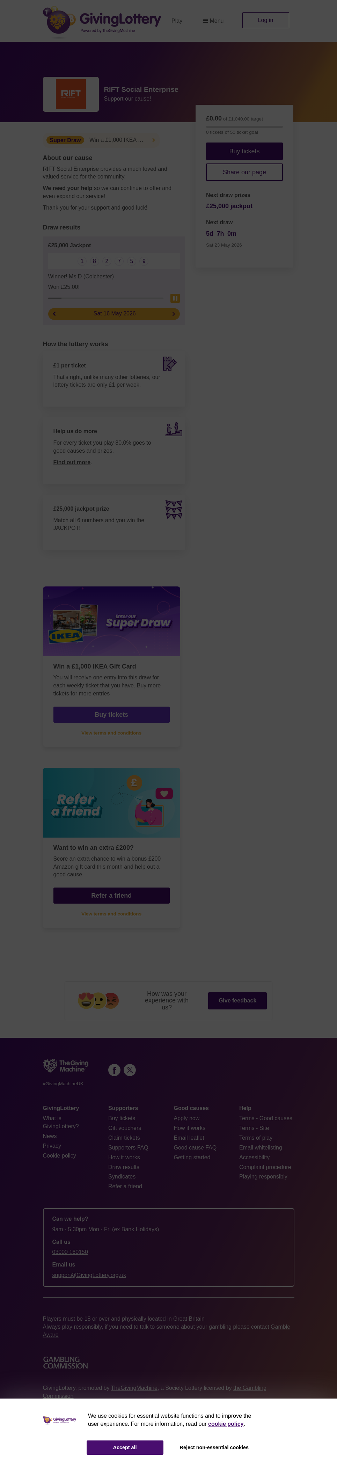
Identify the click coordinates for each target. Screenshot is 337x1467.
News (50, 1136)
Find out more (72, 462)
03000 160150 (70, 1252)
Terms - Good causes (265, 1118)
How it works (124, 1157)
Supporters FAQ (128, 1148)
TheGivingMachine (134, 1388)
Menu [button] (213, 21)
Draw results (123, 1167)
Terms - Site (254, 1128)
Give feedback (238, 1000)
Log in (265, 20)
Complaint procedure (265, 1167)
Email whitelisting (260, 1148)
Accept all (125, 1447)
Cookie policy (59, 1156)
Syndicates (121, 1177)
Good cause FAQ (195, 1148)
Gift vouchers (124, 1128)
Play (176, 21)
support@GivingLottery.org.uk (89, 1275)
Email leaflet (189, 1138)
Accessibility (254, 1157)
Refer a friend (111, 895)
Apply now (187, 1118)
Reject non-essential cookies (214, 1447)
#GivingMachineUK (63, 1083)
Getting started (192, 1157)
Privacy (52, 1146)
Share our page (244, 172)
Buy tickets (244, 151)
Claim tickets (124, 1138)
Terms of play (255, 1138)
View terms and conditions (111, 733)
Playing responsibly (263, 1177)
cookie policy (225, 1424)
